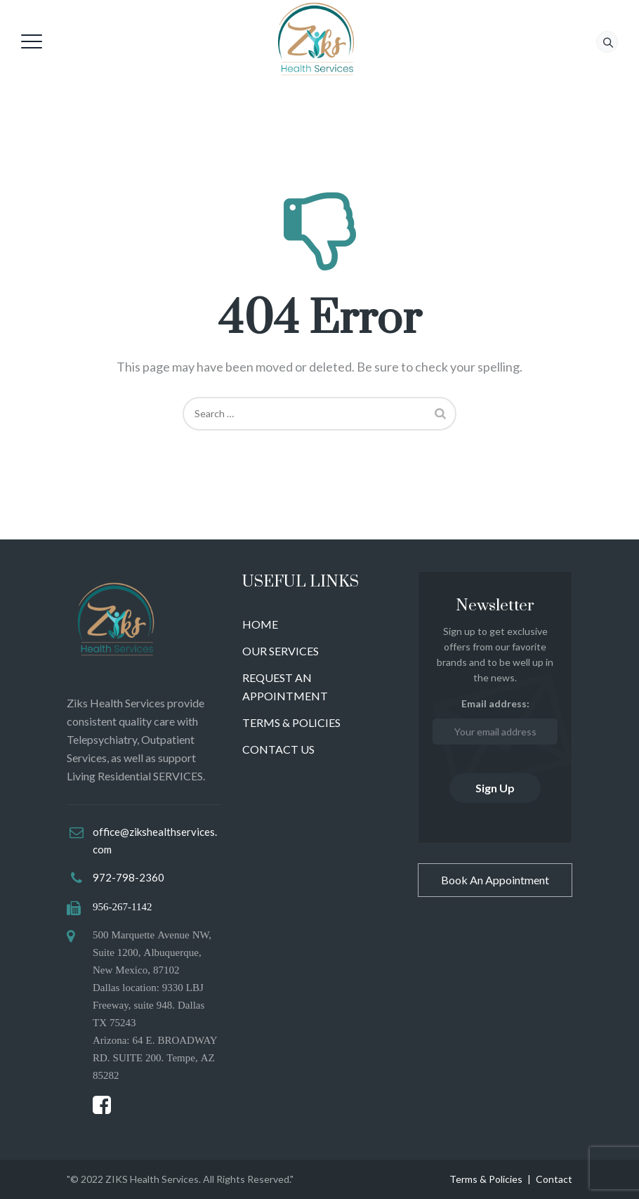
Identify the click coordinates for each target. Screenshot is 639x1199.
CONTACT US (278, 749)
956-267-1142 (122, 906)
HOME (260, 624)
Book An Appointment (495, 879)
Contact (554, 1179)
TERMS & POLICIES (291, 722)
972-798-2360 (128, 877)
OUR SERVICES (280, 650)
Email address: (495, 721)
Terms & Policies (485, 1179)
